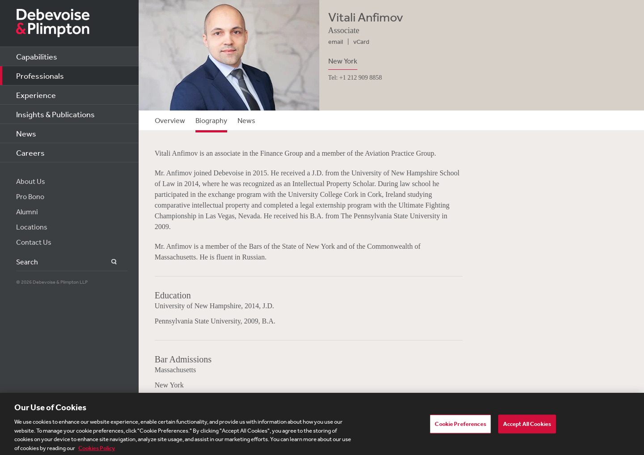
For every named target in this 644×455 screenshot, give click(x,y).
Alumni (27, 211)
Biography (211, 120)
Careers (30, 152)
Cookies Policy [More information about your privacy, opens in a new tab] (96, 450)
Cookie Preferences (460, 425)
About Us (30, 181)
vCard (361, 42)
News (26, 133)
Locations (31, 226)
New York (342, 60)
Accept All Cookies (527, 425)
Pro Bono (30, 196)
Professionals (40, 76)
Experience (36, 95)
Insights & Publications (55, 114)
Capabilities (36, 56)
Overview (170, 120)
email (335, 42)
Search (109, 262)
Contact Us (33, 242)
